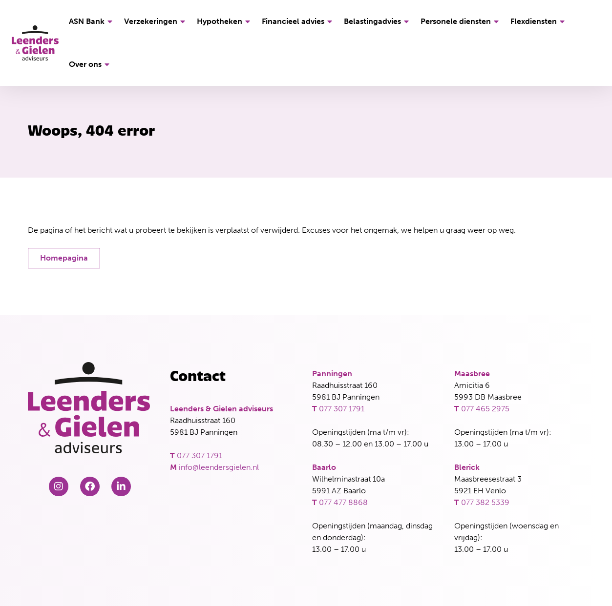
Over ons (90, 64)
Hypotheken (225, 21)
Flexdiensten (539, 21)
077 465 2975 (485, 408)
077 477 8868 (343, 502)
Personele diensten (461, 21)
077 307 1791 (199, 455)
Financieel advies (298, 21)
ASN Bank (92, 21)
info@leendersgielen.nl (219, 467)
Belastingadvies (378, 21)
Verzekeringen (156, 21)
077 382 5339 (485, 502)
